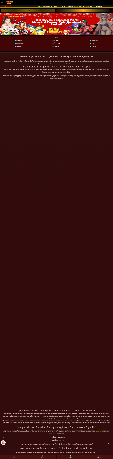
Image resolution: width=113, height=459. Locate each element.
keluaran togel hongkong (94, 60)
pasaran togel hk (99, 431)
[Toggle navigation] (2, 2)
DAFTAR (28, 10)
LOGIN (83, 10)
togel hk (71, 76)
